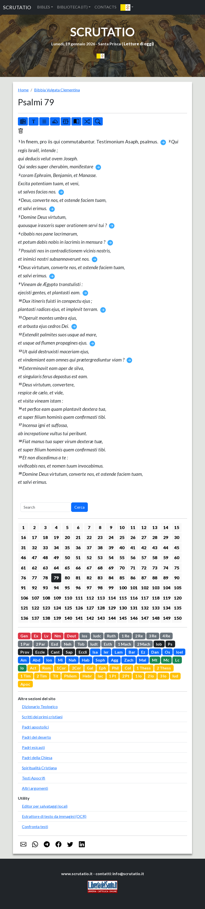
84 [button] (110, 577)
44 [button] (165, 547)
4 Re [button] (166, 635)
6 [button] (78, 527)
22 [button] (89, 537)
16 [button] (23, 537)
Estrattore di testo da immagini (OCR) (54, 816)
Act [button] (33, 668)
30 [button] (176, 537)
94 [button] (56, 587)
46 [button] (23, 557)
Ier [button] (106, 652)
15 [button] (176, 527)
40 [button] (121, 547)
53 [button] (100, 557)
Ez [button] (143, 652)
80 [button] (67, 577)
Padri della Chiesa (37, 757)
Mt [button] (154, 660)
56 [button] (132, 557)
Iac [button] (100, 675)
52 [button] (89, 557)
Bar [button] (132, 652)
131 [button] (134, 607)
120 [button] (177, 598)
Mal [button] (142, 660)
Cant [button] (55, 652)
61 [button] (23, 567)
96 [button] (78, 587)
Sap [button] (69, 652)
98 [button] (100, 587)
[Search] (45, 507)
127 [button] (90, 607)
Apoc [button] (25, 684)
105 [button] (177, 587)
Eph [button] (102, 668)
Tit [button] (55, 675)
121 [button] (24, 607)
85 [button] (121, 577)
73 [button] (154, 567)
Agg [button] (114, 660)
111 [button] (79, 598)
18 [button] (45, 537)
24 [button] (110, 537)
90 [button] (176, 577)
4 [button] (56, 527)
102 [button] (145, 587)
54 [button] (110, 557)
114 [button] (112, 598)
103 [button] (155, 587)
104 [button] (166, 587)
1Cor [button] (61, 668)
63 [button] (45, 567)
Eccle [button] (40, 652)
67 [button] (89, 567)
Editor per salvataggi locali (44, 806)
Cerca (79, 507)
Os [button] (167, 652)
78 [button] (45, 577)
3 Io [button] (163, 675)
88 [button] (154, 577)
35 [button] (67, 547)
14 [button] (165, 527)
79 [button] (56, 577)
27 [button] (143, 537)
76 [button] (23, 577)
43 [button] (154, 547)
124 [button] (57, 607)
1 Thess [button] (144, 668)
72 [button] (143, 567)
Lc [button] (177, 660)
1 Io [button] (138, 675)
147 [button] (145, 618)
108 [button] (46, 598)
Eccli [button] (83, 652)
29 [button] (165, 537)
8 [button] (100, 527)
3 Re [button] (152, 635)
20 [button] (67, 537)
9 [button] (111, 527)
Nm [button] (57, 635)
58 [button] (154, 557)
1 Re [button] (125, 635)
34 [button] (56, 547)
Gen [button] (24, 635)
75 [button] (176, 567)
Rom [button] (46, 668)
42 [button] (143, 547)
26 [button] (132, 537)
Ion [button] (49, 660)
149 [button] (166, 618)
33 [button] (45, 547)
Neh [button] (67, 644)
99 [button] (110, 587)
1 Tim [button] (25, 675)
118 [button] (155, 598)
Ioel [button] (179, 652)
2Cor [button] (76, 668)
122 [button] (35, 607)
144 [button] (112, 618)
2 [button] (34, 527)
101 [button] (134, 587)
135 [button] (177, 607)
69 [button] (110, 567)
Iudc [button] (97, 635)
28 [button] (154, 537)
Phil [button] (115, 668)
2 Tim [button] (42, 675)
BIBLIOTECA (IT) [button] (72, 6)
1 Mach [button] (124, 644)
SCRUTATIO (17, 7)
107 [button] (35, 598)
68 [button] (100, 567)
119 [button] (166, 598)
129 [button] (112, 607)
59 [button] (165, 557)
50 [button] (67, 557)
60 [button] (176, 557)
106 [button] (24, 598)
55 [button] (121, 557)
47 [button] (34, 557)
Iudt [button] (94, 644)
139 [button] (57, 618)
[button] (126, 7)
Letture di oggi (138, 43)
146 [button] (134, 618)
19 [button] (56, 537)
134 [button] (166, 607)
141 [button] (79, 618)
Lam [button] (119, 652)
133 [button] (155, 607)
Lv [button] (46, 635)
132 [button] (145, 607)
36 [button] (78, 547)
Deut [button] (71, 635)
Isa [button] (95, 652)
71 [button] (132, 567)
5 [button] (67, 527)
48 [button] (45, 557)
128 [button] (101, 607)
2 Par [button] (40, 644)
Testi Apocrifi (33, 778)
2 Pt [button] (125, 675)
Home (23, 89)
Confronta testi (35, 826)
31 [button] (23, 547)
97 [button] (89, 587)
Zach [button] (128, 660)
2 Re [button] (139, 635)
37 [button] (89, 547)
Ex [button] (36, 635)
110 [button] (68, 598)
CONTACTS (105, 6)
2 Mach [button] (143, 644)
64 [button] (56, 567)
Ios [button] (84, 635)
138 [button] (46, 618)
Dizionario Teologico (40, 706)
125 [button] (68, 607)
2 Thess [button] (164, 668)
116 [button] (134, 598)
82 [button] (89, 577)
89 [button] (165, 577)
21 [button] (78, 537)
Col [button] (128, 668)
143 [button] (101, 618)
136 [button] (24, 618)
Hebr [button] (87, 675)
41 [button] (132, 547)
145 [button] (123, 618)
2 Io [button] (151, 675)
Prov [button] (24, 652)
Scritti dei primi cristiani (42, 716)
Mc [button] (166, 660)
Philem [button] (70, 675)
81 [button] (78, 577)
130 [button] (123, 607)
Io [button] (22, 668)
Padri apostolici (35, 727)
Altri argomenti (35, 788)
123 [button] (46, 607)
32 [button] (34, 547)
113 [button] (101, 598)
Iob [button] (159, 644)
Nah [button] (72, 660)
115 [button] (123, 598)
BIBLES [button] (43, 6)
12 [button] (143, 527)
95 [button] (67, 587)
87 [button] (143, 577)
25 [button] (121, 537)
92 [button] (34, 587)
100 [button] (123, 587)
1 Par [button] (25, 644)
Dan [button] (155, 652)
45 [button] (176, 547)
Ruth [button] (111, 635)
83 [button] (100, 577)
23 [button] (100, 537)
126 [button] (79, 607)
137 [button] (35, 618)
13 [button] (154, 527)
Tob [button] (81, 644)
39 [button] (110, 547)
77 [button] (34, 577)
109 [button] (57, 598)
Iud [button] (175, 675)
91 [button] (23, 587)
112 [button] (90, 598)
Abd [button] (36, 660)
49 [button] (56, 557)
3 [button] (45, 527)
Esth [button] (108, 644)
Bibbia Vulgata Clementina (57, 89)
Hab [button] (86, 660)
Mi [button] (60, 660)
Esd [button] (54, 644)
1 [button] (23, 527)
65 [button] (67, 567)
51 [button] (78, 557)
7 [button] (89, 527)
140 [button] (68, 618)
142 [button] (90, 618)
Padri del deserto (36, 737)
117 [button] (145, 598)
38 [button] (100, 547)
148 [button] (155, 618)
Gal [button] (90, 668)
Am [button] (23, 660)
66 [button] (78, 567)
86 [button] (132, 577)
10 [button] (121, 527)
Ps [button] (170, 644)
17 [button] (34, 537)
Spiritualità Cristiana (39, 767)
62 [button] (34, 567)
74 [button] (165, 567)
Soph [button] (100, 660)
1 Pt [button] (112, 675)
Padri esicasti (33, 747)
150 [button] (177, 618)
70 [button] (121, 567)
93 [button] (45, 587)
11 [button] (132, 527)
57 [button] (143, 557)
